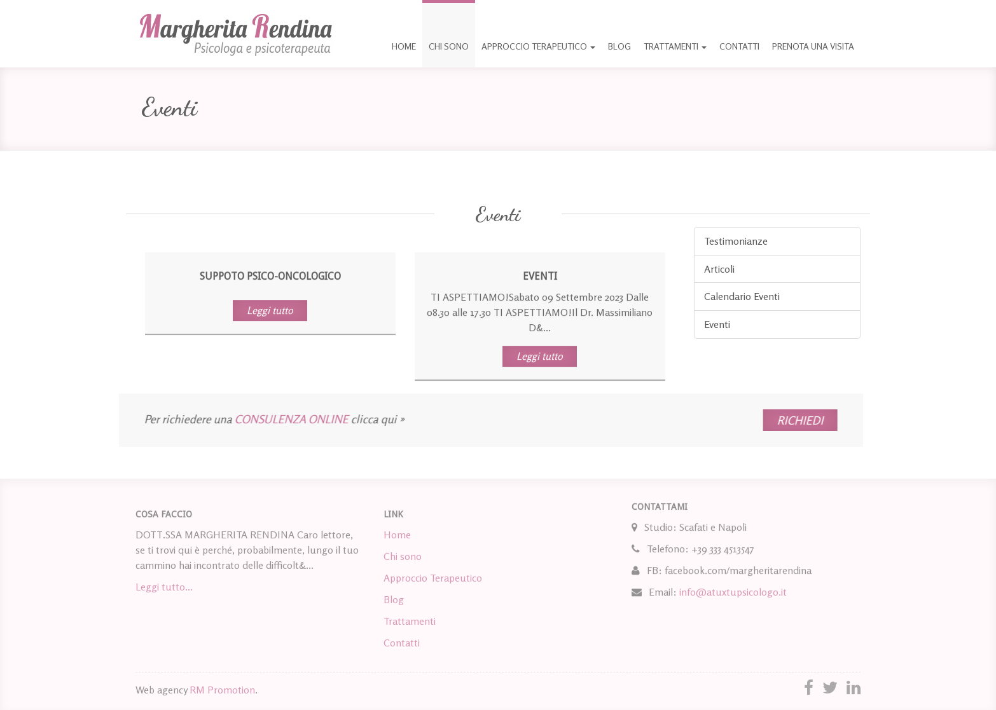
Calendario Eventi (742, 296)
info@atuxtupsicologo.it (733, 589)
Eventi (717, 324)
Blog (619, 46)
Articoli (719, 269)
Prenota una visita (813, 46)
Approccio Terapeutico (538, 46)
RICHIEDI (770, 420)
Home (404, 46)
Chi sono (449, 46)
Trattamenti (675, 46)
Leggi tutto (270, 310)
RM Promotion (222, 689)
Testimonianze (736, 241)
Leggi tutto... (164, 588)
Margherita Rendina (235, 33)
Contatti (739, 46)
